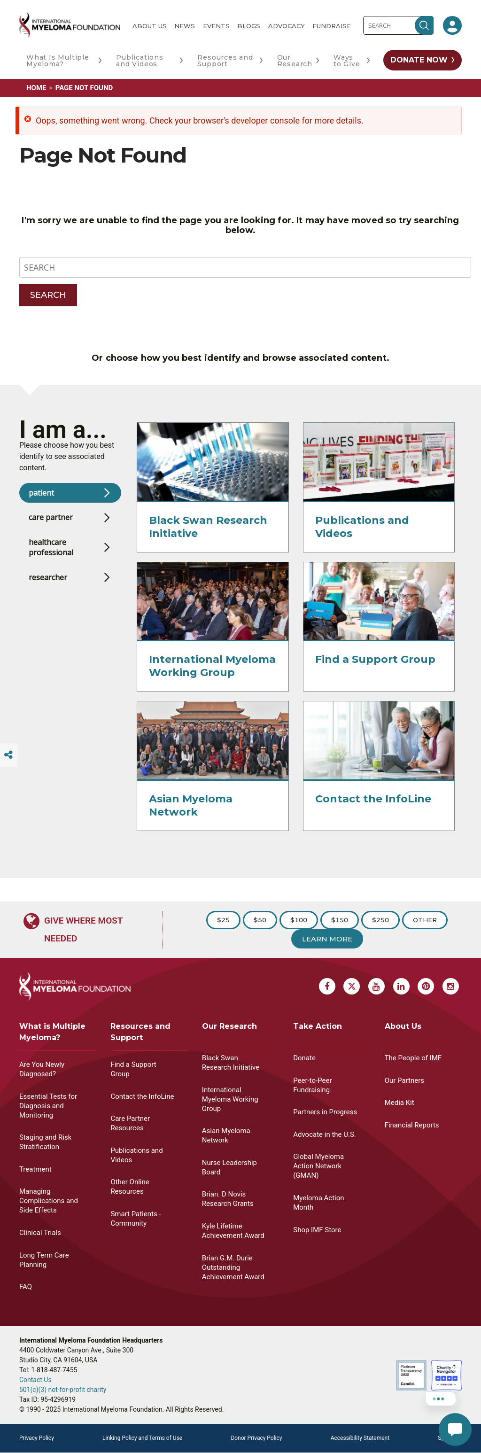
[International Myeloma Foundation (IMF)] (69, 25)
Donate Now (419, 59)
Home (36, 88)
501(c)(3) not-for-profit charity (63, 1389)
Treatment (35, 1169)
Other (425, 920)
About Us (149, 26)
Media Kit (399, 1102)
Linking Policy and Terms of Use (142, 1438)
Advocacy (286, 26)
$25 (223, 920)
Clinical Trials (40, 1232)
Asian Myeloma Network (191, 814)
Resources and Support (225, 60)
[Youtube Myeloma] (376, 986)
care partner (51, 526)
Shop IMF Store (317, 1230)
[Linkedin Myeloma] (401, 986)
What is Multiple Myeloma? (52, 1032)
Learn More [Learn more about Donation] (327, 938)
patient (41, 502)
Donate (304, 1058)
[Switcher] (8, 755)
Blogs (248, 26)
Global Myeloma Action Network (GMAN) (318, 1166)
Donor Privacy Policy (256, 1438)
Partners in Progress (325, 1112)
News (184, 26)
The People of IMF (413, 1058)
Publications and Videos (139, 60)
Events (216, 26)
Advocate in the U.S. (324, 1134)
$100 (298, 920)
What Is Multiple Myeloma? (57, 60)
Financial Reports (412, 1125)
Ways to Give (347, 60)
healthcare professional (51, 556)
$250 (380, 920)
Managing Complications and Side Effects (48, 1200)
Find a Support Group (375, 668)
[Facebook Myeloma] (327, 986)
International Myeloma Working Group (212, 675)
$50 (260, 920)
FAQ (25, 1286)
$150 (339, 920)
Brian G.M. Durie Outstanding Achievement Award (233, 1267)
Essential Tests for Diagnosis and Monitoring (48, 1105)
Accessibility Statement (360, 1438)
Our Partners (404, 1080)
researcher (48, 586)
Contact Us (35, 1379)
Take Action (317, 1026)
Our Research (294, 60)
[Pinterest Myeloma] (426, 986)
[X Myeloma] (351, 986)
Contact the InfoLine (373, 807)
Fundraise (331, 26)
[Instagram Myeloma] (450, 986)
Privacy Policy (36, 1438)
